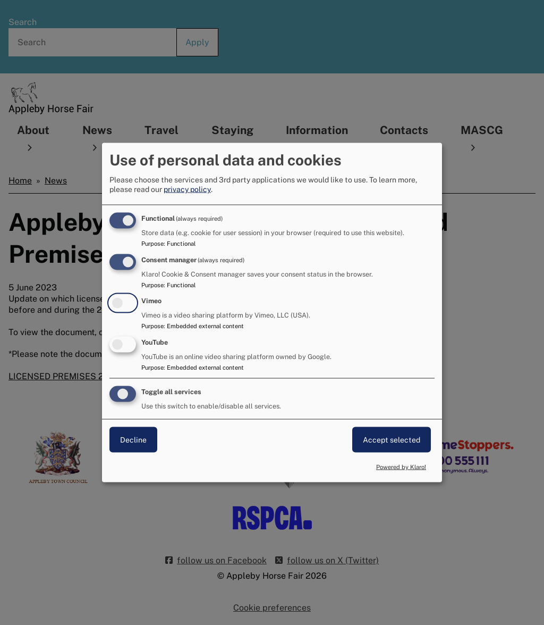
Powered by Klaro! (401, 466)
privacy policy (187, 189)
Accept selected (391, 440)
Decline (133, 440)
